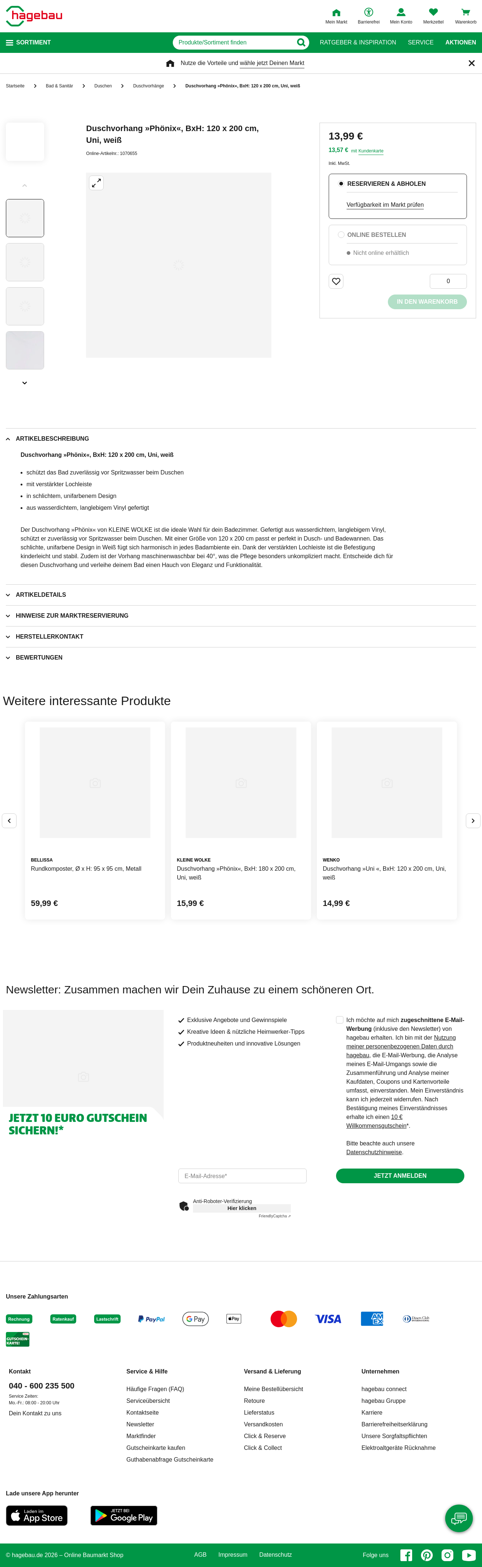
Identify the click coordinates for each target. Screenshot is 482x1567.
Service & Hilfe (147, 1371)
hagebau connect (384, 1389)
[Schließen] (471, 63)
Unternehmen (380, 1371)
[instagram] (447, 1555)
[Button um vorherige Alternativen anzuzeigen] (9, 820)
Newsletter (140, 1424)
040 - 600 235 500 (42, 1385)
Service (420, 43)
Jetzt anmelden (400, 1176)
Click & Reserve (265, 1436)
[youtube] (469, 1555)
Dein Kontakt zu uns (35, 1413)
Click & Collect (263, 1448)
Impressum (232, 1555)
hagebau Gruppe (383, 1401)
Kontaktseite (142, 1412)
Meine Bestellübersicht (273, 1389)
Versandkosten (263, 1424)
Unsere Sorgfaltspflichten (394, 1436)
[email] (242, 1176)
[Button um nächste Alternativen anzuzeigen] (473, 820)
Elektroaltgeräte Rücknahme (398, 1448)
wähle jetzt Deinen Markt (272, 63)
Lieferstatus (259, 1412)
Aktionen (460, 43)
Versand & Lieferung (272, 1371)
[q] (220, 43)
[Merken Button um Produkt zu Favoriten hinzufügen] (336, 281)
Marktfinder (141, 1436)
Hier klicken (242, 1208)
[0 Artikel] (448, 281)
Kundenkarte (370, 151)
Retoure (254, 1401)
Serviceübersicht (148, 1401)
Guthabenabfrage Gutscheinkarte (170, 1459)
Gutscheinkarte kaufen (155, 1448)
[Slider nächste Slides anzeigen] (25, 380)
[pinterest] (427, 1555)
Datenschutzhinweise (374, 1152)
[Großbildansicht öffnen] (178, 265)
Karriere (371, 1412)
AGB (200, 1555)
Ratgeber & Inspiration (358, 43)
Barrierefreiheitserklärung (394, 1424)
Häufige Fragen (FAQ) (155, 1389)
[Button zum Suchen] (305, 43)
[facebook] (406, 1555)
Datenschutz (275, 1555)
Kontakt (20, 1371)
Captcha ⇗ (275, 1216)
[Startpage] (34, 16)
